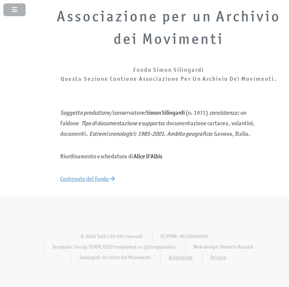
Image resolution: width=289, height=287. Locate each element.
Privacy (218, 257)
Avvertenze (181, 257)
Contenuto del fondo (87, 178)
